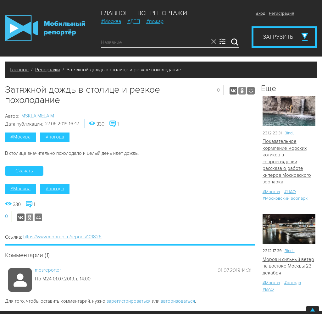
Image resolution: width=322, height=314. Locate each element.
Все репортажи (162, 13)
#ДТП (133, 21)
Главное (115, 13)
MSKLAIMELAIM (37, 116)
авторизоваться (178, 301)
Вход (260, 13)
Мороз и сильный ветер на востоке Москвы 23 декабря (288, 266)
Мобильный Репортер (45, 28)
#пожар (155, 21)
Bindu (290, 133)
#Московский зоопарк (285, 198)
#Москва (111, 21)
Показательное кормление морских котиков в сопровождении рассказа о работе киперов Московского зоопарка (287, 161)
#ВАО (268, 289)
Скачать (24, 171)
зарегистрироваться (129, 301)
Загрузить (278, 36)
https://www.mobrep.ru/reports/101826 (62, 237)
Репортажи (47, 70)
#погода (55, 137)
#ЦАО (290, 191)
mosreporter (48, 270)
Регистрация (281, 13)
